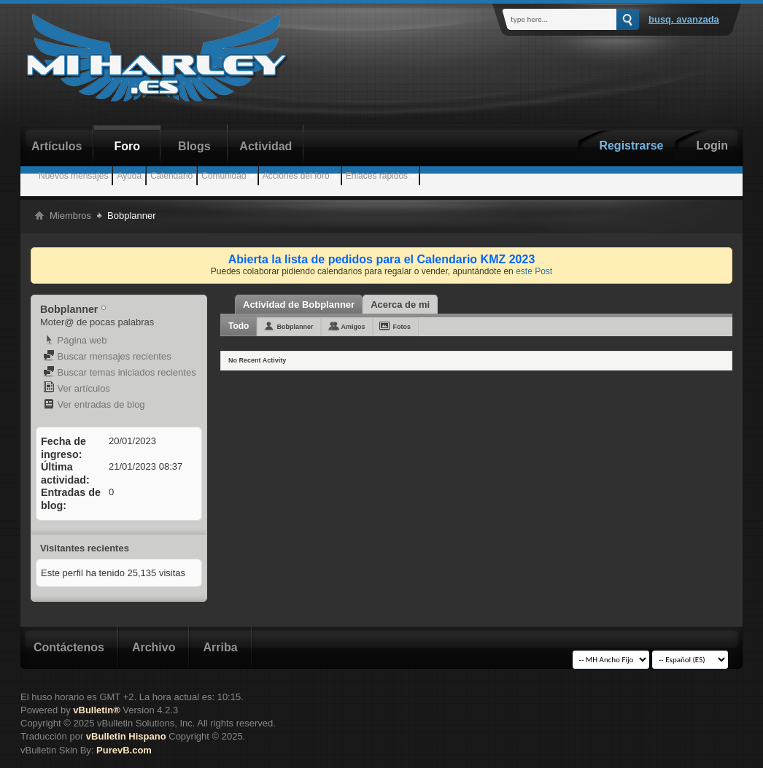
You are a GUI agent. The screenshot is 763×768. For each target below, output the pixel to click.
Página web (75, 340)
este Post (534, 271)
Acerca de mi (400, 304)
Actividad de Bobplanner (299, 304)
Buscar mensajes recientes (107, 356)
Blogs (194, 146)
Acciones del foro (296, 176)
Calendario (171, 176)
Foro (128, 146)
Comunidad (223, 176)
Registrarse (631, 145)
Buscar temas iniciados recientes (119, 372)
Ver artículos (76, 388)
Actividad (265, 146)
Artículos (56, 146)
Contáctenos (69, 647)
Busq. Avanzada (683, 19)
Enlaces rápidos (377, 176)
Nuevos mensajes (73, 176)
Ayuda (129, 176)
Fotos (401, 326)
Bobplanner (294, 326)
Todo (238, 326)
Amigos (353, 326)
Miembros (70, 215)
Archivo (154, 647)
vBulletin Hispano (126, 736)
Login (712, 145)
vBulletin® (96, 710)
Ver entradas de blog (94, 404)
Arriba (220, 647)
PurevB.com (124, 750)
